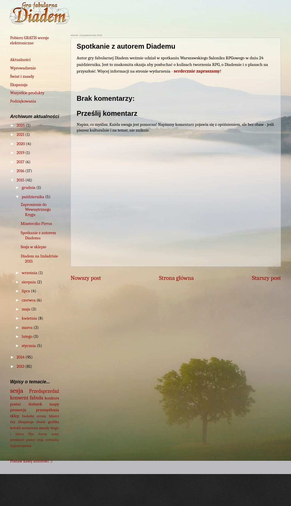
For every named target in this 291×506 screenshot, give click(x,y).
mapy (54, 404)
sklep (14, 416)
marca (27, 327)
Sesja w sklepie (33, 247)
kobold (15, 428)
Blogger (227, 494)
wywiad (25, 446)
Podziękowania (23, 101)
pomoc (30, 440)
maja (26, 309)
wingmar (166, 494)
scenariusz (30, 428)
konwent (19, 398)
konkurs (52, 398)
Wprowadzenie (23, 68)
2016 (21, 170)
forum (42, 434)
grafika (53, 422)
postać (15, 404)
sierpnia (29, 282)
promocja (18, 410)
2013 (21, 366)
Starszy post (266, 277)
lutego (27, 336)
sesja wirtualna (48, 440)
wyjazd (15, 446)
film (31, 434)
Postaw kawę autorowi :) (31, 461)
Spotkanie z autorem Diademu (38, 235)
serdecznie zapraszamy (197, 71)
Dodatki (28, 416)
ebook (41, 422)
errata (41, 416)
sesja (16, 391)
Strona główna (176, 277)
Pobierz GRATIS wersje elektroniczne (29, 40)
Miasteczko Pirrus (36, 223)
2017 (21, 162)
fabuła (36, 398)
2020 (21, 143)
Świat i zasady (22, 76)
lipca (26, 291)
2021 (21, 134)
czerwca (29, 300)
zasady (44, 428)
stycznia (29, 345)
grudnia (29, 187)
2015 (21, 180)
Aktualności (20, 59)
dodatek (35, 404)
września (30, 272)
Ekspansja (19, 84)
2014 (21, 357)
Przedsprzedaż (44, 391)
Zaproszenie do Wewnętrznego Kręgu (36, 209)
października (33, 196)
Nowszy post (86, 277)
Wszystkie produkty (27, 92)
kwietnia (30, 318)
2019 (21, 152)
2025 (21, 125)
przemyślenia (47, 410)
